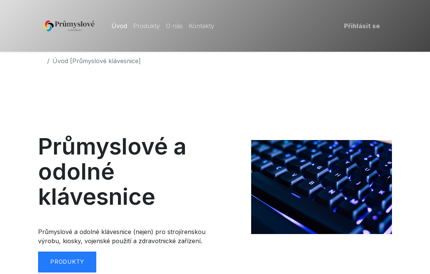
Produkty (67, 261)
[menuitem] (119, 25)
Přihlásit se (362, 26)
